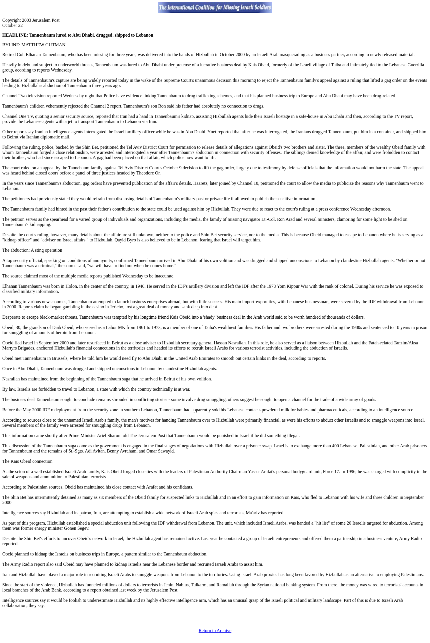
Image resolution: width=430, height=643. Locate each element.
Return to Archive (215, 630)
